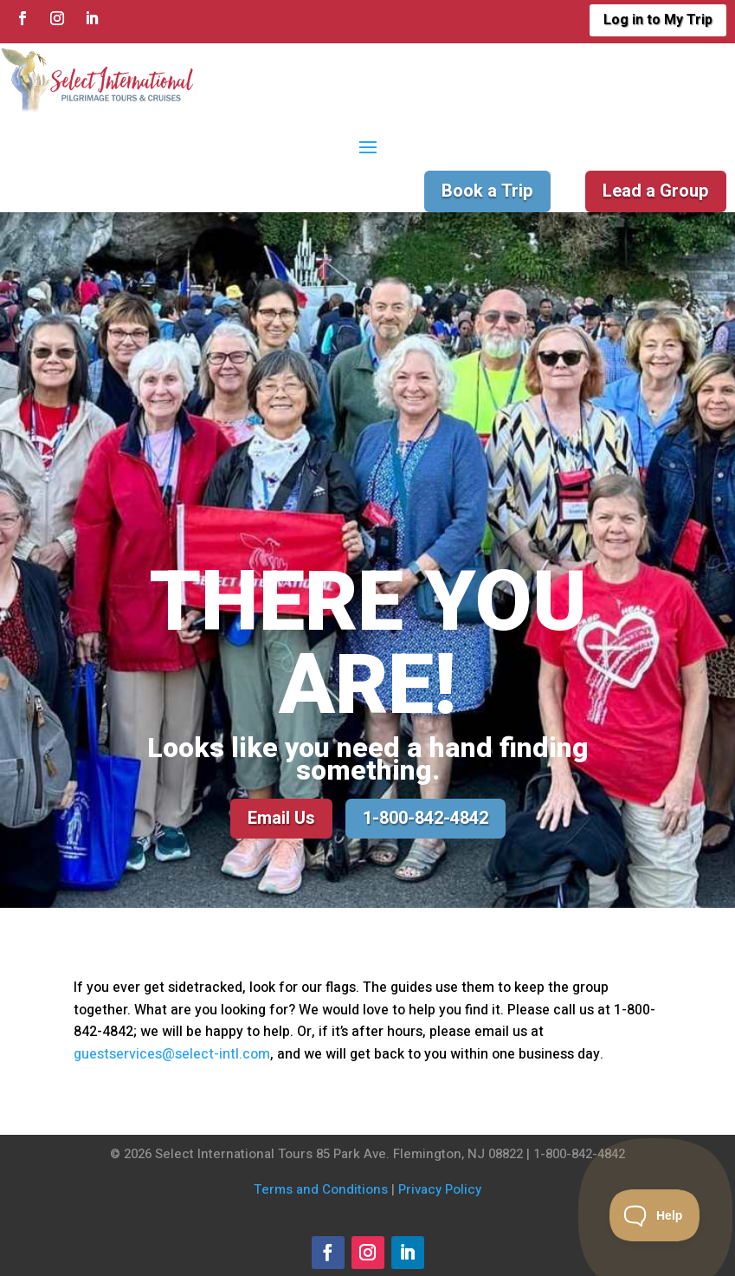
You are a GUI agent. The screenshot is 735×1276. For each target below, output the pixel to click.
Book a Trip (487, 191)
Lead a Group (656, 191)
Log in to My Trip (657, 20)
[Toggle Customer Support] (654, 1215)
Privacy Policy (439, 1189)
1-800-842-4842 (425, 818)
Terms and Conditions (321, 1189)
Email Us (281, 818)
